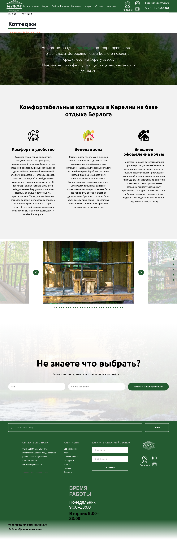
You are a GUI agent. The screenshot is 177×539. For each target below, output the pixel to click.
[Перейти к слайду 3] (59, 307)
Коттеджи (68, 460)
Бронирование (70, 449)
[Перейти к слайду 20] (99, 307)
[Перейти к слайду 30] (122, 307)
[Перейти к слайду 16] (89, 307)
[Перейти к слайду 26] (113, 307)
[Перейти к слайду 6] (66, 307)
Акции (66, 453)
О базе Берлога (71, 457)
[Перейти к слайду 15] (87, 307)
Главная (12, 13)
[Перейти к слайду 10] (75, 307)
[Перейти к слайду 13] (82, 307)
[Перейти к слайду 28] (117, 307)
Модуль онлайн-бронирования (25, 32)
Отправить (110, 468)
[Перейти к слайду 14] (84, 307)
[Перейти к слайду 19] (96, 307)
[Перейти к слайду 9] (73, 307)
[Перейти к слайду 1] (54, 307)
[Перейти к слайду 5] (63, 307)
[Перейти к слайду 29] (120, 307)
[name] (110, 450)
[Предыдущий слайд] (36, 272)
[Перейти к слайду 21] (101, 307)
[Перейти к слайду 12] (80, 307)
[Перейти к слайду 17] (92, 307)
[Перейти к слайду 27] (115, 307)
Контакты (68, 472)
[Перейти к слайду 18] (94, 307)
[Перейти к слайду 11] (77, 307)
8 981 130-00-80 (157, 8)
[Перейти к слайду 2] (56, 307)
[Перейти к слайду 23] (106, 307)
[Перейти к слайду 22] (103, 307)
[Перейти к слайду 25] (110, 307)
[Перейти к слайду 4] (61, 307)
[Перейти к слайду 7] (68, 307)
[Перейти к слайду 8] (70, 307)
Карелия (145, 465)
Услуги (67, 464)
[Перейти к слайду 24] (108, 307)
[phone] (110, 459)
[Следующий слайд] (141, 272)
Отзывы (67, 468)
